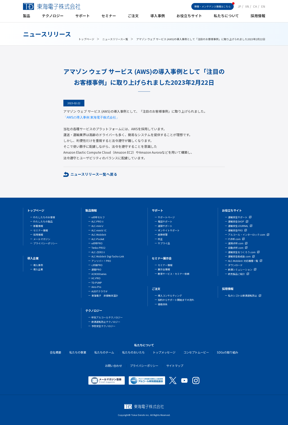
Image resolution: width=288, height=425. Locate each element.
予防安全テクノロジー (103, 326)
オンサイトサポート (169, 230)
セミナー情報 (40, 230)
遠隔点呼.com (235, 243)
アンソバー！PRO (101, 260)
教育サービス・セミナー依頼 (173, 273)
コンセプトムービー (196, 352)
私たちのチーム (104, 352)
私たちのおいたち (133, 352)
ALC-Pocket (97, 239)
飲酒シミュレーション (240, 269)
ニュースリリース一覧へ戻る (93, 174)
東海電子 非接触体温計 (104, 295)
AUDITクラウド (99, 291)
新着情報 (38, 226)
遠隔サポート (165, 226)
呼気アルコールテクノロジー (107, 317)
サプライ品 (164, 243)
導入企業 (33, 258)
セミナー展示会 (162, 258)
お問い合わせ (113, 365)
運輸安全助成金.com (239, 256)
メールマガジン (41, 239)
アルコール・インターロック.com (246, 234)
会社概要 (55, 352)
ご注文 (133, 16)
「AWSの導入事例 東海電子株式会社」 (91, 117)
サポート (82, 16)
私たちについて (226, 16)
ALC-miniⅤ (97, 226)
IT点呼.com (234, 239)
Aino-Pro (96, 287)
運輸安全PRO (235, 230)
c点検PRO (97, 265)
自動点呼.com (235, 247)
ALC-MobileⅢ (98, 234)
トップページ (86, 39)
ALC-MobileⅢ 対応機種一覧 (243, 260)
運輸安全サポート (237, 217)
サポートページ (166, 217)
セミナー (109, 16)
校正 (160, 239)
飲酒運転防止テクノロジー (105, 321)
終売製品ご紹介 (236, 274)
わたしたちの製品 (43, 221)
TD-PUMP (96, 282)
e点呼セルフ (98, 217)
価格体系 (163, 304)
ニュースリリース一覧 (115, 39)
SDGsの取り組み (227, 352)
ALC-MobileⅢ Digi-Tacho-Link (107, 256)
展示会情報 (164, 269)
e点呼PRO (97, 243)
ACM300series (98, 274)
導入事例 (157, 16)
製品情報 (91, 210)
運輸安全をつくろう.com (242, 252)
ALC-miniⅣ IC (99, 230)
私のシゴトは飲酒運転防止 (242, 295)
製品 (26, 16)
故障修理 (163, 234)
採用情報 (258, 16)
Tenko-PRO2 (98, 247)
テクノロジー (53, 16)
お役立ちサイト (189, 16)
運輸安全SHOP (236, 221)
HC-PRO (96, 278)
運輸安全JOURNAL (238, 226)
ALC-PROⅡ (97, 221)
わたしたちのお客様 (44, 217)
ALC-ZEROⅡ (98, 252)
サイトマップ (174, 365)
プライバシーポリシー (45, 243)
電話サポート (165, 221)
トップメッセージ (164, 352)
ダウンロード (235, 265)
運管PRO (96, 269)
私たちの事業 (77, 352)
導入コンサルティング (170, 295)
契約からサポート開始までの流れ (176, 299)
